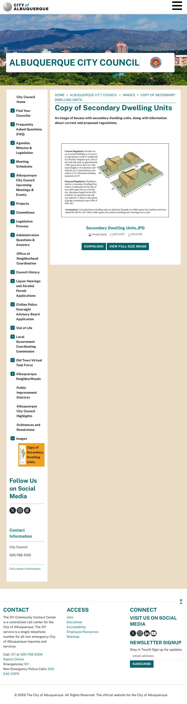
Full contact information (25, 568)
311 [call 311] (13, 654)
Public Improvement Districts (27, 392)
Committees (25, 212)
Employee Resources (82, 632)
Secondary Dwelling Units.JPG (115, 228)
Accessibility (76, 627)
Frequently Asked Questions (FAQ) (29, 129)
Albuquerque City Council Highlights (27, 411)
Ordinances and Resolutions (28, 427)
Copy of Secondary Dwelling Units (31, 455)
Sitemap (73, 637)
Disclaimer (75, 622)
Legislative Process (24, 223)
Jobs (70, 617)
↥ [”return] (181, 601)
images (129, 95)
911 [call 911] (26, 664)
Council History (28, 272)
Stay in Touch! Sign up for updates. (156, 650)
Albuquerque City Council (93, 95)
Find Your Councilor (23, 113)
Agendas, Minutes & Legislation (24, 148)
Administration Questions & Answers (27, 240)
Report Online (13, 659)
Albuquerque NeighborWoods (28, 376)
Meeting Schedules (24, 164)
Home (59, 95)
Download (94, 246)
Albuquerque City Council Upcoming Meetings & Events (26, 185)
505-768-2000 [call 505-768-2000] (31, 654)
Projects (22, 204)
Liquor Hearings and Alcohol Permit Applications (28, 288)
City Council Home (26, 99)
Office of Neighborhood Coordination (27, 258)
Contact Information (20, 533)
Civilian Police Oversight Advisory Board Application (28, 312)
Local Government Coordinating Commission (26, 344)
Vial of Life (24, 328)
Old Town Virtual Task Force (29, 362)
